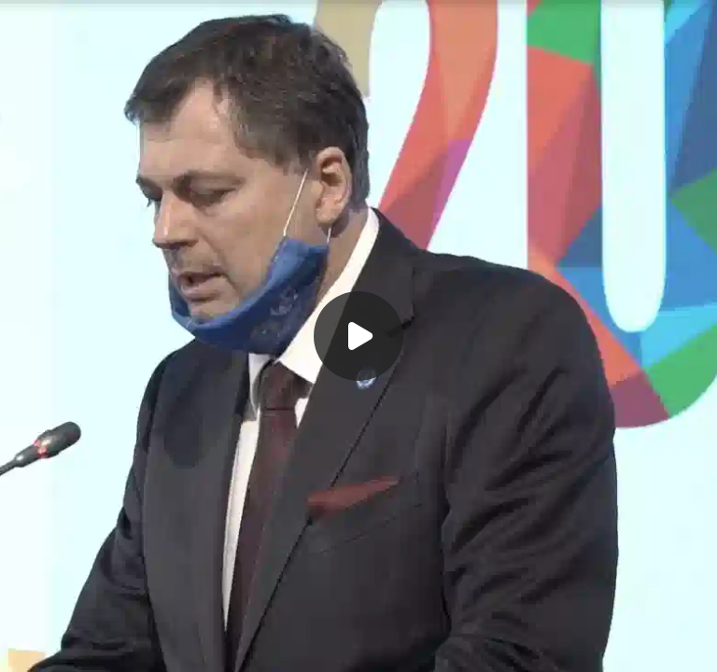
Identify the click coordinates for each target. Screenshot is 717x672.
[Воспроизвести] (358, 336)
